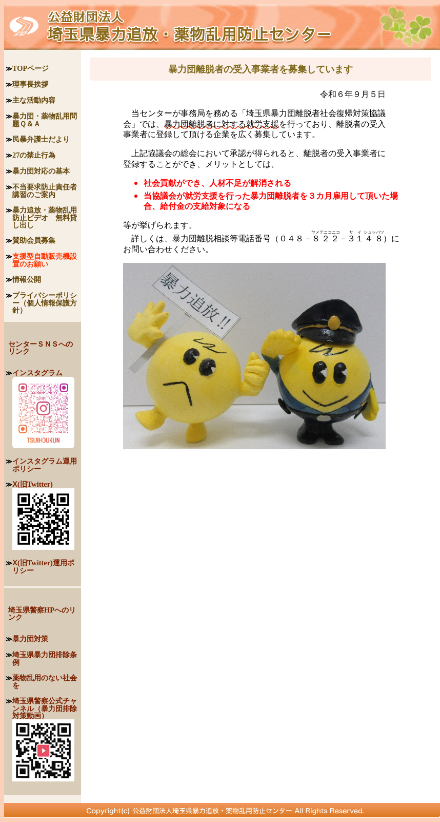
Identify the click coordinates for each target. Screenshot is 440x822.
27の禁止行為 (33, 155)
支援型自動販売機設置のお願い (44, 260)
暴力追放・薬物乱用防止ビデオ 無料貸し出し (44, 217)
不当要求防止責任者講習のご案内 (44, 191)
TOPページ (30, 68)
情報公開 (26, 279)
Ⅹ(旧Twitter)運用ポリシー (43, 567)
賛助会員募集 (33, 240)
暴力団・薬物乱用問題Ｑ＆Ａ (44, 120)
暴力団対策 (30, 639)
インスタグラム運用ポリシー (44, 465)
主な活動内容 (33, 100)
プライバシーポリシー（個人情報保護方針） (44, 302)
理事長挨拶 (30, 84)
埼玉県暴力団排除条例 (44, 658)
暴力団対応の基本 (41, 171)
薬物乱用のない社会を (44, 682)
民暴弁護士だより (41, 139)
